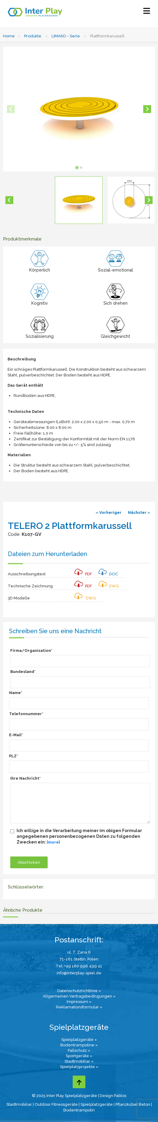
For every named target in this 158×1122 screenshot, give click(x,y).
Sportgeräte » (79, 1056)
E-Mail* (16, 735)
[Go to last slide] (9, 200)
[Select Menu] (146, 12)
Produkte (32, 36)
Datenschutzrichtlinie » (79, 990)
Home (9, 36)
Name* (15, 692)
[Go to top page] (79, 1082)
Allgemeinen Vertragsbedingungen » (79, 996)
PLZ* (13, 756)
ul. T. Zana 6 (79, 952)
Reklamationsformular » (79, 1007)
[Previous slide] (11, 109)
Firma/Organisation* (31, 650)
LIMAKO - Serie (66, 36)
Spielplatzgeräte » (79, 1039)
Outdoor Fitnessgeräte (56, 1104)
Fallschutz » (79, 1050)
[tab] (76, 167)
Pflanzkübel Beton (132, 1104)
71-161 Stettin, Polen (79, 959)
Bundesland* (23, 671)
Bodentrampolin (79, 1110)
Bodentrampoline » (79, 1045)
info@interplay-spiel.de (79, 973)
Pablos (120, 1095)
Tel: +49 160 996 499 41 (79, 966)
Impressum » (79, 1001)
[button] (79, 200)
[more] (53, 842)
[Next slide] (147, 109)
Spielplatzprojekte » (79, 1066)
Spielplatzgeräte (97, 1104)
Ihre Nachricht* (25, 778)
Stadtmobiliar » (79, 1061)
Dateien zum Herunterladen (47, 554)
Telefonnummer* (26, 714)
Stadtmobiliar (19, 1104)
